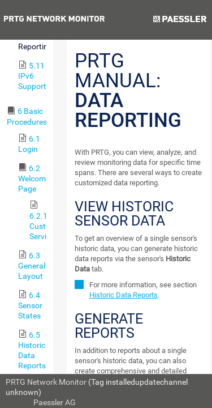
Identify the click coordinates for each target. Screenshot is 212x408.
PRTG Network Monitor (46, 381)
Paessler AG (54, 402)
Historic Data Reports (123, 295)
